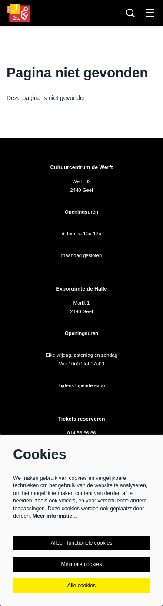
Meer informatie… (55, 516)
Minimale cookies (81, 564)
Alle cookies (81, 586)
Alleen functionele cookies (82, 543)
